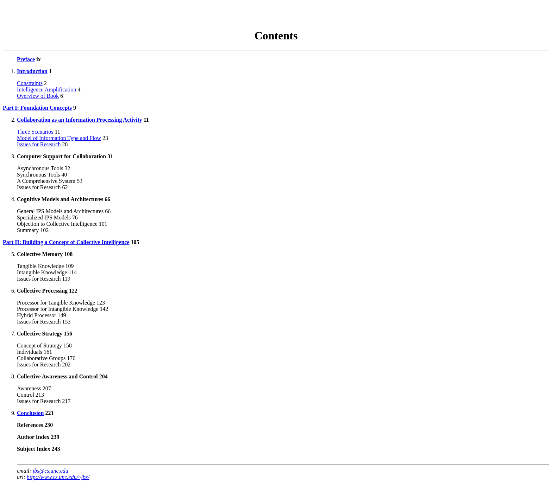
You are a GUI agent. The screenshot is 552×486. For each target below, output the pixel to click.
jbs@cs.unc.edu (50, 471)
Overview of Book (38, 96)
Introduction (32, 71)
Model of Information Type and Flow (59, 138)
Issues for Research (39, 144)
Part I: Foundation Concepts (37, 108)
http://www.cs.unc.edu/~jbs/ (58, 477)
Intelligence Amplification (46, 89)
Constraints (30, 83)
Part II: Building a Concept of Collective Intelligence (66, 242)
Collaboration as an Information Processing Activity (79, 120)
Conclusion (30, 413)
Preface (26, 59)
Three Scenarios (35, 132)
